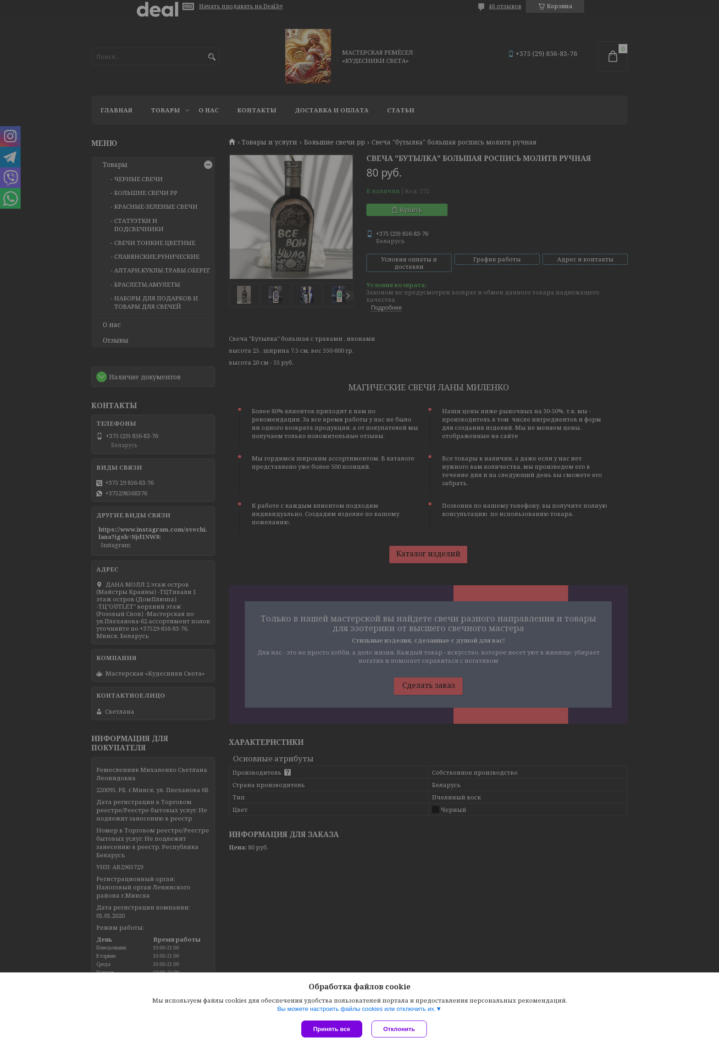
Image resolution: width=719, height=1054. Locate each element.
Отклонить (399, 1029)
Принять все (331, 1029)
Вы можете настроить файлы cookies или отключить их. (356, 1008)
